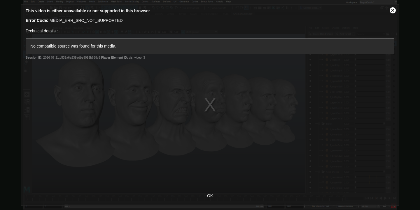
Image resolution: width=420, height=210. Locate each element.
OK (210, 195)
